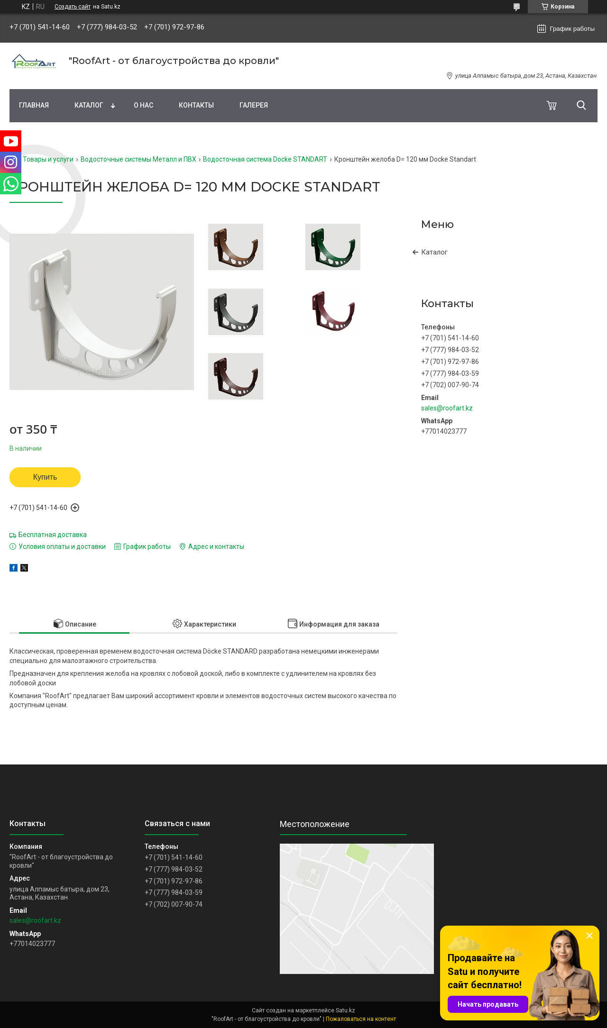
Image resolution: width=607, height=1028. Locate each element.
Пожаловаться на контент (361, 1019)
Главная (34, 105)
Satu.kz (345, 1010)
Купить (45, 477)
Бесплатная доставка (52, 534)
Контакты (196, 105)
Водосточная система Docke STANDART (265, 159)
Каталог (88, 105)
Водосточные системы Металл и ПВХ (138, 159)
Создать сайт (73, 6)
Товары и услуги (48, 159)
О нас (143, 105)
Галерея (253, 105)
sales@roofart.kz (447, 408)
